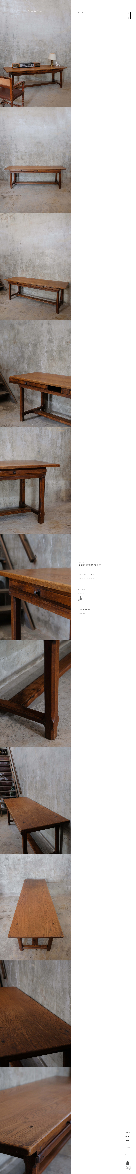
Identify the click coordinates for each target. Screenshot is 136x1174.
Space (128, 1140)
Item (129, 1144)
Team (128, 1147)
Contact (127, 1155)
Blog (128, 1151)
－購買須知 (82, 614)
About (128, 1133)
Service (127, 1136)
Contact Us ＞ (85, 609)
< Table (81, 12)
